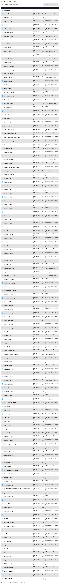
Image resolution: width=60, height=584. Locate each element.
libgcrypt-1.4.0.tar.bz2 (9, 268)
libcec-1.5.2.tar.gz (8, 212)
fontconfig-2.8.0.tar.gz (9, 96)
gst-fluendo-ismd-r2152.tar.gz (10, 133)
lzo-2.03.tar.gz (7, 410)
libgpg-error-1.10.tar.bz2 (9, 275)
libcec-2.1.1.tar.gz (8, 249)
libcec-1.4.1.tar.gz (8, 208)
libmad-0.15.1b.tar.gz (8, 294)
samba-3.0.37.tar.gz (8, 496)
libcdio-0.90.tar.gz (8, 182)
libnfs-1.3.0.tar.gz (8, 316)
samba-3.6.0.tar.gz (8, 507)
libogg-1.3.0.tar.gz (8, 335)
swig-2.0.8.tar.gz (7, 541)
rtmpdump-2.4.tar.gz (8, 485)
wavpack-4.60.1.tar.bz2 (9, 574)
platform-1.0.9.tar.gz (8, 462)
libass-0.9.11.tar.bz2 (8, 159)
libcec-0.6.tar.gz (7, 185)
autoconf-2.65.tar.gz (8, 25)
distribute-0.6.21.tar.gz (9, 66)
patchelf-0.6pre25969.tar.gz (10, 444)
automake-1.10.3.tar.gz (9, 28)
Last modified (36, 8)
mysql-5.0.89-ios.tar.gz (9, 429)
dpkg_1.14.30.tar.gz (8, 73)
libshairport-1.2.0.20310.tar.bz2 (11, 354)
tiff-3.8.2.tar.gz (7, 552)
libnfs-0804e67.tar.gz (8, 309)
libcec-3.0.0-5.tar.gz (8, 257)
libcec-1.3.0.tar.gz (8, 204)
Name (5, 8)
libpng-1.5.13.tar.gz (8, 346)
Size (43, 8)
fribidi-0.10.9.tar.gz (8, 107)
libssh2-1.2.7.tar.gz (8, 365)
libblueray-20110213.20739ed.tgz (11, 167)
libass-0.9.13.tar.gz (8, 163)
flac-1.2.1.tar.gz (7, 88)
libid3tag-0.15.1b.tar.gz (9, 279)
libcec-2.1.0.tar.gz (8, 245)
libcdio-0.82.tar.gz (8, 178)
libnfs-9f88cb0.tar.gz (8, 320)
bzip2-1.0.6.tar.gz (8, 40)
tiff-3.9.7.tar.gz (7, 556)
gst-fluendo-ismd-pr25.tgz (9, 129)
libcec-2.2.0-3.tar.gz (8, 253)
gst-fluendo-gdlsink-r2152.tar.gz (11, 126)
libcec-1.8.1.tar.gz (8, 219)
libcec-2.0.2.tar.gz (8, 227)
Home (3, 4)
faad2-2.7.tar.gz (7, 84)
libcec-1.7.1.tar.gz (8, 215)
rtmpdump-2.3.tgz (8, 481)
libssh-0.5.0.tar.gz (8, 361)
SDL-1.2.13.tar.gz (8, 515)
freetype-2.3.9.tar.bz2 (8, 99)
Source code (26, 582)
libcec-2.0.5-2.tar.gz (8, 234)
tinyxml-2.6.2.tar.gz (8, 560)
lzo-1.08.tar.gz (7, 406)
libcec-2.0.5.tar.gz (8, 242)
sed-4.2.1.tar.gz (7, 533)
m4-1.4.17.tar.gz (7, 425)
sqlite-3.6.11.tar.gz (8, 537)
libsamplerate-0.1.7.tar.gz (9, 350)
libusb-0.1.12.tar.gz (8, 376)
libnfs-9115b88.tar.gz (8, 324)
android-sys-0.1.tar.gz (9, 17)
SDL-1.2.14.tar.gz (8, 518)
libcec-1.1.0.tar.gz (8, 197)
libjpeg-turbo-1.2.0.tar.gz (9, 286)
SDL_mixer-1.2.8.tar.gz (9, 530)
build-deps (10, 4)
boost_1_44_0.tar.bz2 (8, 36)
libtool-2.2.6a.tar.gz (8, 369)
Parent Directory (7, 10)
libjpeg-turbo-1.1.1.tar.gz (9, 283)
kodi (6, 4)
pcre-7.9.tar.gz (7, 447)
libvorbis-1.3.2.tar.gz (8, 391)
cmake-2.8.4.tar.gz (8, 43)
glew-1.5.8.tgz (7, 118)
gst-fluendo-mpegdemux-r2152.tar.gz (12, 137)
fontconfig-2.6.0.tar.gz (9, 92)
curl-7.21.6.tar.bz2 (8, 58)
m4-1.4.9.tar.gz (7, 417)
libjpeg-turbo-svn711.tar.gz (10, 290)
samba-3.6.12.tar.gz (8, 511)
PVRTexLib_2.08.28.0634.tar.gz (11, 470)
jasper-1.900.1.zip (8, 148)
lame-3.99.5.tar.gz (8, 156)
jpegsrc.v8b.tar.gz (8, 152)
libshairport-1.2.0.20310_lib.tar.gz (11, 358)
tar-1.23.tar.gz (7, 548)
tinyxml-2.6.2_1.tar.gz (8, 567)
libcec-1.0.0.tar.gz (8, 193)
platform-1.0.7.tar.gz (8, 459)
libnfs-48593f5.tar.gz (8, 328)
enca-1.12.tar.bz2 (8, 77)
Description (47, 8)
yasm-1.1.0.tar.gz (8, 578)
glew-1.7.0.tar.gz (7, 122)
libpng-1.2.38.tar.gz (8, 343)
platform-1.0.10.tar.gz (9, 466)
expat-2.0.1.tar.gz (8, 81)
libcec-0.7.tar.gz (7, 189)
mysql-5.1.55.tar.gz (8, 432)
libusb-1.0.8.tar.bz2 (8, 380)
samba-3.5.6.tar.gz (8, 503)
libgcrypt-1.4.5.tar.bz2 (9, 272)
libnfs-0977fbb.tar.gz (8, 313)
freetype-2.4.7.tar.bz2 (8, 103)
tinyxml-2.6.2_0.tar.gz (8, 563)
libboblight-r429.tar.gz (9, 174)
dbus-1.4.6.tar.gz (7, 62)
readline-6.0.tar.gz (8, 477)
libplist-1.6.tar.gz (7, 339)
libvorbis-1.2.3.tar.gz (8, 387)
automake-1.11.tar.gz (8, 32)
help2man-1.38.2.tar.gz (9, 141)
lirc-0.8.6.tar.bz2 (7, 399)
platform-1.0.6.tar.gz (8, 455)
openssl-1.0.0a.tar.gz (8, 440)
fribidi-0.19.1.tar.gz (8, 111)
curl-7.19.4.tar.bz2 (8, 51)
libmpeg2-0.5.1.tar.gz (8, 305)
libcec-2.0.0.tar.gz (8, 223)
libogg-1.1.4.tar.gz (8, 331)
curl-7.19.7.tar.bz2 (8, 55)
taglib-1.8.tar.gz (7, 545)
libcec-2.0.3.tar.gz (8, 230)
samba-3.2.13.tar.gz (8, 500)
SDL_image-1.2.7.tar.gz (9, 522)
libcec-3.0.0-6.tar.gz (8, 260)
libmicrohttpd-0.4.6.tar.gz (9, 298)
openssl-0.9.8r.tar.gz (8, 436)
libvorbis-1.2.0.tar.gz (8, 384)
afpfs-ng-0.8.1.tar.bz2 (8, 13)
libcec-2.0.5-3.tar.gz (8, 238)
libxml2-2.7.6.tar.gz (8, 395)
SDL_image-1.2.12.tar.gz (9, 526)
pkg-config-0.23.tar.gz (9, 451)
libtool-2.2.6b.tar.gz (8, 372)
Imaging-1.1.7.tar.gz (8, 144)
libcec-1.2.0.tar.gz (8, 200)
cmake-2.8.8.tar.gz (8, 47)
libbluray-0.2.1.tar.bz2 (8, 171)
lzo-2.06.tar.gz (7, 414)
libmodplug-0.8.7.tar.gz (9, 301)
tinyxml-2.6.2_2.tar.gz (8, 571)
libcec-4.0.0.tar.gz (8, 264)
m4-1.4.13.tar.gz (7, 421)
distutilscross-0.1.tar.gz (9, 70)
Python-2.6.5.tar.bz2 (8, 473)
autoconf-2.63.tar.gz (8, 21)
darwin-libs (15, 4)
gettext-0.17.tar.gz (8, 114)
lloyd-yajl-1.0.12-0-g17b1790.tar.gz (11, 402)
